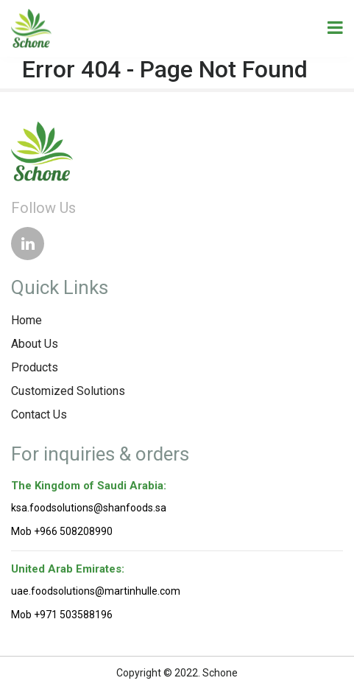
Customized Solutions (68, 391)
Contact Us (39, 415)
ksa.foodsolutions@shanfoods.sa (88, 508)
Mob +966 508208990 (62, 531)
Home (26, 320)
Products (34, 367)
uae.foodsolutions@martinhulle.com (95, 591)
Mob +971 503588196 (62, 614)
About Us (34, 344)
